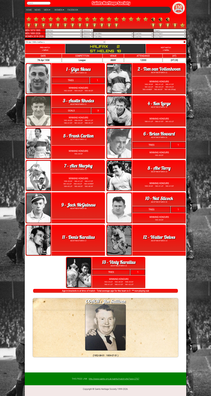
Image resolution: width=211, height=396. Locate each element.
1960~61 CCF (169, 84)
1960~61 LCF (159, 84)
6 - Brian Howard (159, 134)
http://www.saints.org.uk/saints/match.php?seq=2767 (114, 379)
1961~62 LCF (149, 87)
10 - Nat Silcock (159, 198)
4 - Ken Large (159, 103)
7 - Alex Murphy (78, 166)
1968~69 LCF (88, 123)
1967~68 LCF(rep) (170, 89)
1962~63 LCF (159, 87)
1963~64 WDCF (147, 89)
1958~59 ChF (149, 84)
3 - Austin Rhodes (78, 101)
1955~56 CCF (88, 90)
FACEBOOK (73, 10)
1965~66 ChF (88, 186)
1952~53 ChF (68, 90)
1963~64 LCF (169, 87)
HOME (29, 10)
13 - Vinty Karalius (118, 262)
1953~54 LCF (78, 90)
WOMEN (59, 10)
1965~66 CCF (158, 89)
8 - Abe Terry (159, 168)
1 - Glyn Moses (78, 69)
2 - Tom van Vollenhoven (159, 69)
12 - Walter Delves (159, 237)
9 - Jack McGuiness (78, 205)
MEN (47, 10)
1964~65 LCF (68, 186)
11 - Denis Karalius (78, 237)
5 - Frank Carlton (78, 136)
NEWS (38, 10)
